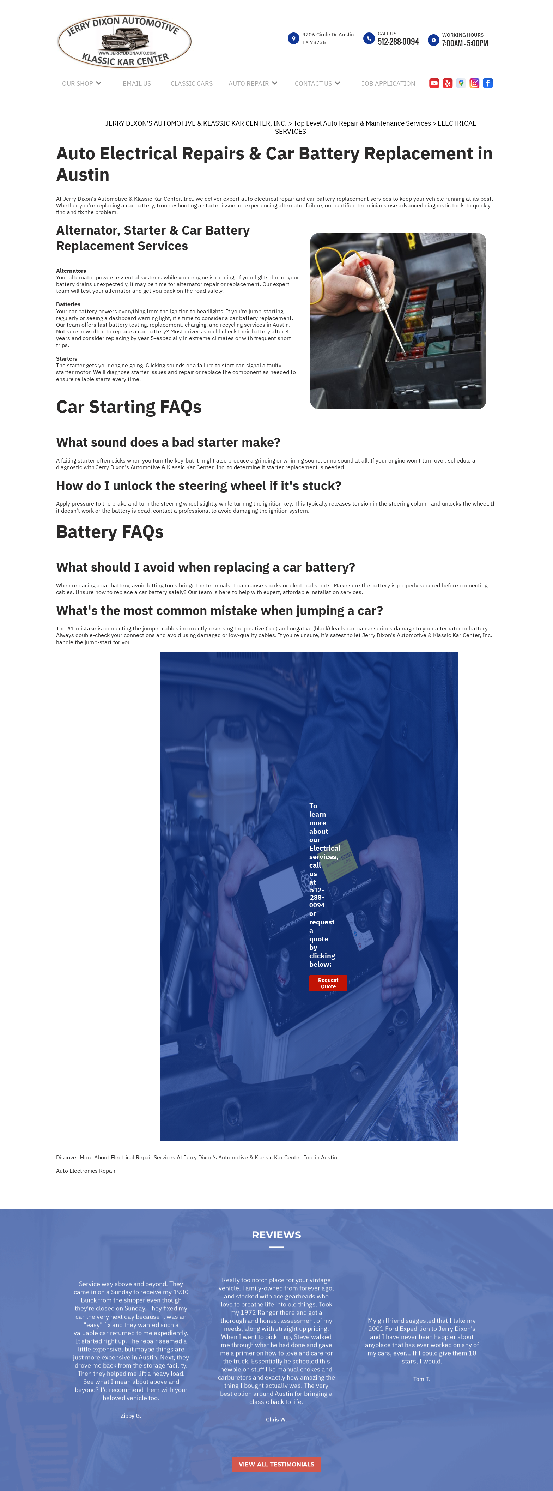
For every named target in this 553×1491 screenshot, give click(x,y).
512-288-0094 (398, 41)
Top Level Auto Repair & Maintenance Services (362, 123)
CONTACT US (313, 83)
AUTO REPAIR (249, 83)
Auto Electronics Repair (86, 1170)
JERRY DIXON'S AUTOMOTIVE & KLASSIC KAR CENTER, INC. (196, 123)
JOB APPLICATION (388, 83)
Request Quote (328, 983)
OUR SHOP (77, 83)
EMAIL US (137, 83)
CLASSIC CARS (192, 83)
